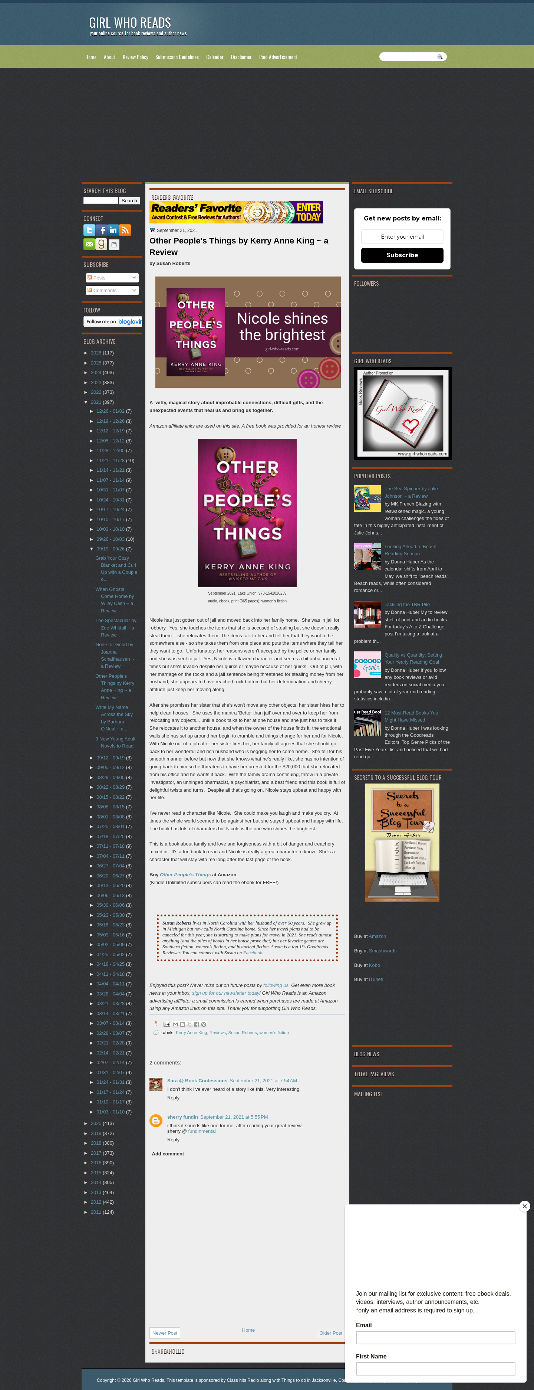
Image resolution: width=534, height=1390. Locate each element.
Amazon (377, 936)
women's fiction (274, 1032)
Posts (96, 278)
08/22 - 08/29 (111, 787)
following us (276, 985)
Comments (102, 290)
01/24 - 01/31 (111, 1082)
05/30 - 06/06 (111, 905)
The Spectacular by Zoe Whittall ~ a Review (115, 628)
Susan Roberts (242, 1032)
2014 (97, 1182)
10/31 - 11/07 (111, 490)
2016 (97, 1162)
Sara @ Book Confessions (197, 1080)
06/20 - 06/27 (111, 876)
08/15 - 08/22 (111, 797)
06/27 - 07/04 (111, 866)
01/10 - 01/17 (111, 1102)
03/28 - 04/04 (111, 994)
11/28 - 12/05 (111, 450)
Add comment (168, 1154)
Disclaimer (241, 56)
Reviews (218, 1032)
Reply (173, 1097)
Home (90, 56)
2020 (97, 1123)
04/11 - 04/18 (111, 974)
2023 (97, 382)
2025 (97, 363)
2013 (97, 1192)
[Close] (524, 1206)
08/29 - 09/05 (111, 777)
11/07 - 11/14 (111, 480)
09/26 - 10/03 (111, 539)
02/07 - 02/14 (111, 1062)
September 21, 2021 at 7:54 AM (263, 1080)
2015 (97, 1172)
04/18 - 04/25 (111, 964)
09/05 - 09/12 (111, 767)
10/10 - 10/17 (111, 519)
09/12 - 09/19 (111, 758)
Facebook (252, 952)
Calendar (215, 56)
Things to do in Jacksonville (308, 1380)
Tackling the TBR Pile (407, 604)
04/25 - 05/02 (111, 954)
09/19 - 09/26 (111, 549)
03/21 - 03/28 (111, 1003)
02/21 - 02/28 (111, 1043)
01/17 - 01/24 (111, 1092)
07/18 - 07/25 (111, 836)
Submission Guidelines (177, 56)
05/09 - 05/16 (111, 935)
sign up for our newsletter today (225, 993)
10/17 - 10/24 (111, 509)
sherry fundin (182, 1117)
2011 (97, 1212)
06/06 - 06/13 (111, 895)
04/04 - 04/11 (111, 984)
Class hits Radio (243, 1380)
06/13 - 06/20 (111, 885)
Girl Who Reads (130, 22)
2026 (97, 353)
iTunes (376, 979)
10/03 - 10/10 (111, 529)
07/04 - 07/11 (111, 856)
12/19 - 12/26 (111, 421)
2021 (97, 402)
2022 (97, 392)
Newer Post (164, 1333)
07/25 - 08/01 (111, 826)
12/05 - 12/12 (111, 441)
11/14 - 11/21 (111, 470)
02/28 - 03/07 (111, 1033)
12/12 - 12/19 (111, 431)
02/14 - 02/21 (111, 1053)
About (109, 56)
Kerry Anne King (191, 1032)
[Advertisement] (267, 127)
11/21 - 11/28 (111, 460)
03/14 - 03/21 (111, 1013)
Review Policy (135, 56)
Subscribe (402, 255)
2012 (97, 1202)
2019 (97, 1133)
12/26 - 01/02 (111, 411)
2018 (97, 1143)
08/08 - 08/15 (111, 807)
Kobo (374, 965)
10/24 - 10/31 (111, 500)
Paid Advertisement (278, 56)
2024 (97, 372)
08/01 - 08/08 (111, 817)
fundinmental (202, 1131)
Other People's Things (185, 874)
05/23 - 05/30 (111, 915)
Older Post (331, 1333)
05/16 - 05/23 (111, 925)
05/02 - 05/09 (111, 944)
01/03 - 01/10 (111, 1112)
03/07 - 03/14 (111, 1023)
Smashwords (382, 951)
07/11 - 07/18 (111, 846)
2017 (97, 1153)
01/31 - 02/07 (111, 1072)
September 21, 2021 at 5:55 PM (234, 1117)
